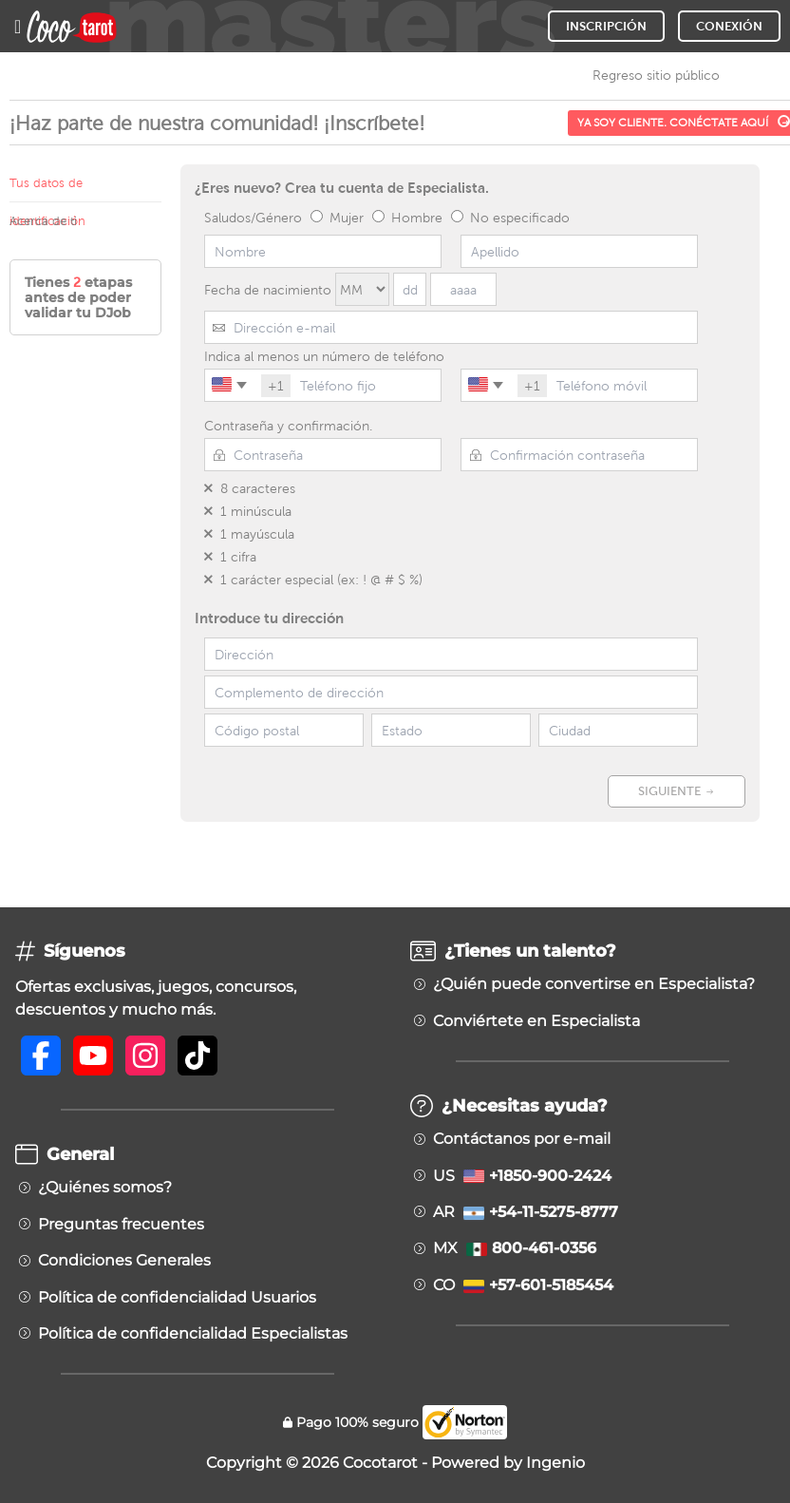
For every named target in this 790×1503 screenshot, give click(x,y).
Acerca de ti (43, 221)
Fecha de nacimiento (267, 289)
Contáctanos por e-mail (522, 1139)
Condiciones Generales (124, 1260)
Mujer (337, 217)
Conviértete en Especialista (536, 1021)
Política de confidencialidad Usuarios (177, 1297)
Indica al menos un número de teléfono (324, 356)
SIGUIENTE (677, 791)
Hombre (407, 217)
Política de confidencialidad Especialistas (193, 1333)
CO (523, 1285)
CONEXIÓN (729, 26)
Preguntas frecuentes (121, 1224)
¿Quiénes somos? (105, 1187)
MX (514, 1248)
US (522, 1176)
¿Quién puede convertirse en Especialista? (594, 984)
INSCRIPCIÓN (606, 26)
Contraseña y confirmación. (288, 425)
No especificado (510, 217)
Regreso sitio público (656, 75)
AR (525, 1212)
